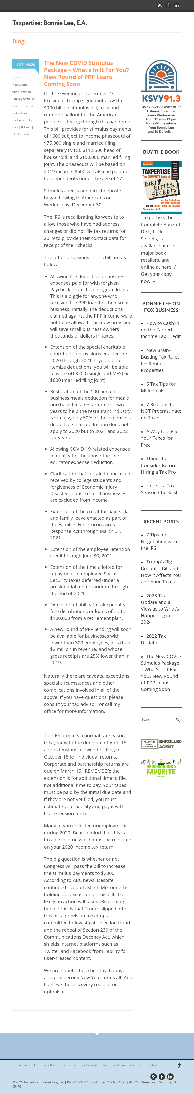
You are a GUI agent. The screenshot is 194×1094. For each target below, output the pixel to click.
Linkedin (176, 5)
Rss (160, 5)
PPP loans (26, 127)
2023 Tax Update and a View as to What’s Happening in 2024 (160, 608)
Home (16, 1065)
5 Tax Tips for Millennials (158, 387)
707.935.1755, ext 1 (86, 1082)
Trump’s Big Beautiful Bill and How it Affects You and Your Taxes (161, 571)
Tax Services (89, 1065)
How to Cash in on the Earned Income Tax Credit (161, 329)
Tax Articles (21, 84)
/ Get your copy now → (158, 274)
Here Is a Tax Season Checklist (159, 488)
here (166, 267)
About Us (31, 1065)
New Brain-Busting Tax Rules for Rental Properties (160, 360)
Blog (104, 1065)
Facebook (168, 5)
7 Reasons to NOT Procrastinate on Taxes (161, 410)
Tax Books (69, 1065)
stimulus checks (20, 134)
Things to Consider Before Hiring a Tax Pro (159, 465)
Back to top (178, 1066)
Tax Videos (118, 1065)
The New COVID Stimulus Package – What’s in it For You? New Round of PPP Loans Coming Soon (86, 73)
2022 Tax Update (153, 639)
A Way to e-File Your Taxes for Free (159, 438)
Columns (136, 1065)
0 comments (24, 91)
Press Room (50, 1065)
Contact (152, 1065)
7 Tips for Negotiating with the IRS (159, 541)
